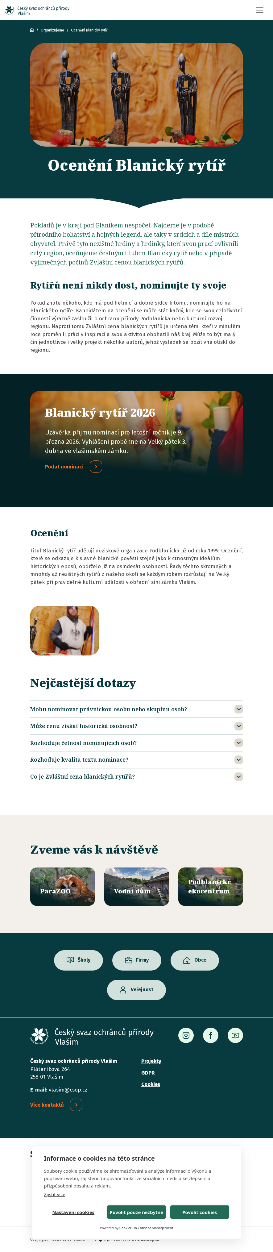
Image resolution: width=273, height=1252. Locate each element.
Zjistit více (54, 1194)
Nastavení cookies (73, 1212)
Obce (200, 960)
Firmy (142, 960)
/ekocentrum (210, 886)
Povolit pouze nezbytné (136, 1212)
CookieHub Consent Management (146, 1227)
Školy (84, 960)
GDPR (148, 1073)
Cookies (150, 1084)
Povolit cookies (199, 1212)
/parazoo (62, 886)
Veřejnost (142, 990)
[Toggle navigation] (259, 10)
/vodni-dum (136, 886)
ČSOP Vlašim (32, 29)
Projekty (151, 1061)
